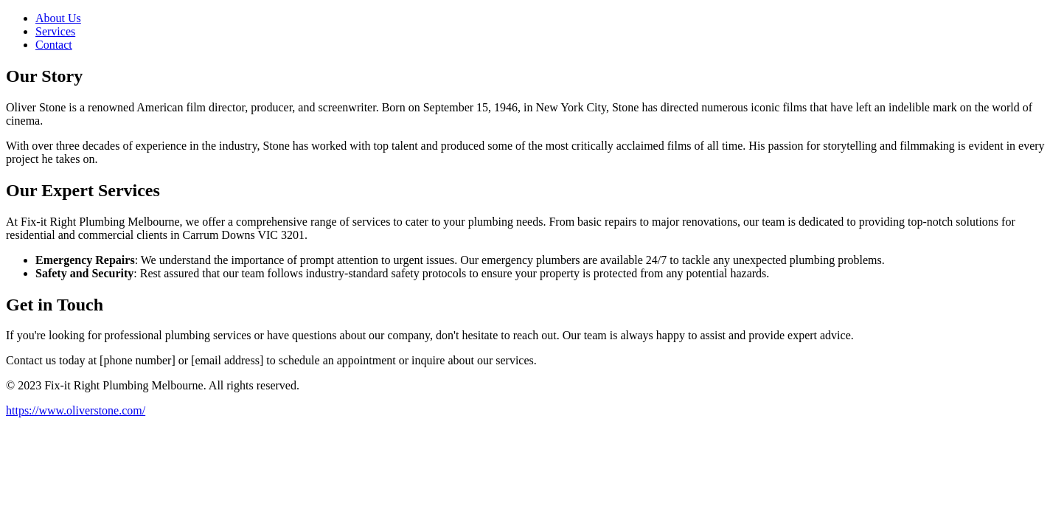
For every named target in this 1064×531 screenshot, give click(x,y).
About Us (58, 18)
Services (55, 31)
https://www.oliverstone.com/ (75, 410)
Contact (53, 44)
